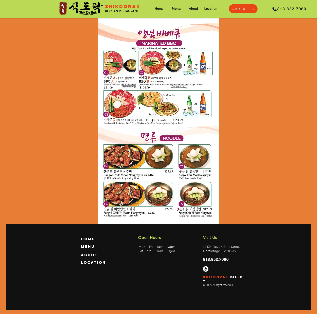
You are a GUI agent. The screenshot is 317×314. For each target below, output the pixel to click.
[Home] (95, 239)
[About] (95, 255)
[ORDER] (243, 8)
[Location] (95, 263)
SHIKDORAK (123, 6)
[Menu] (95, 247)
